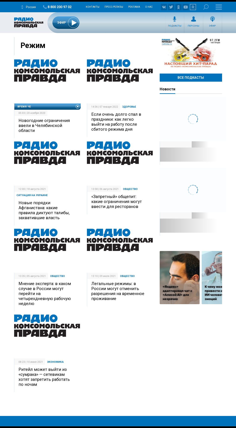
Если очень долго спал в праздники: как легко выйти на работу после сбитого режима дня (116, 122)
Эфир (212, 26)
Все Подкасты (191, 78)
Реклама (134, 6)
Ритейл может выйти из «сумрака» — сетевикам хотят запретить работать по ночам (44, 377)
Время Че (24, 106)
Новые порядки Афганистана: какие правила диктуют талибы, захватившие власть (44, 210)
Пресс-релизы (114, 6)
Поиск (206, 7)
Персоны (193, 26)
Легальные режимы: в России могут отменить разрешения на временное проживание (117, 291)
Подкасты (174, 26)
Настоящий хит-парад (191, 52)
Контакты (92, 6)
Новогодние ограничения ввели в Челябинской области (44, 125)
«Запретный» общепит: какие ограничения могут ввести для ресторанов (116, 201)
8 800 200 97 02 (60, 7)
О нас (149, 6)
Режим (33, 45)
